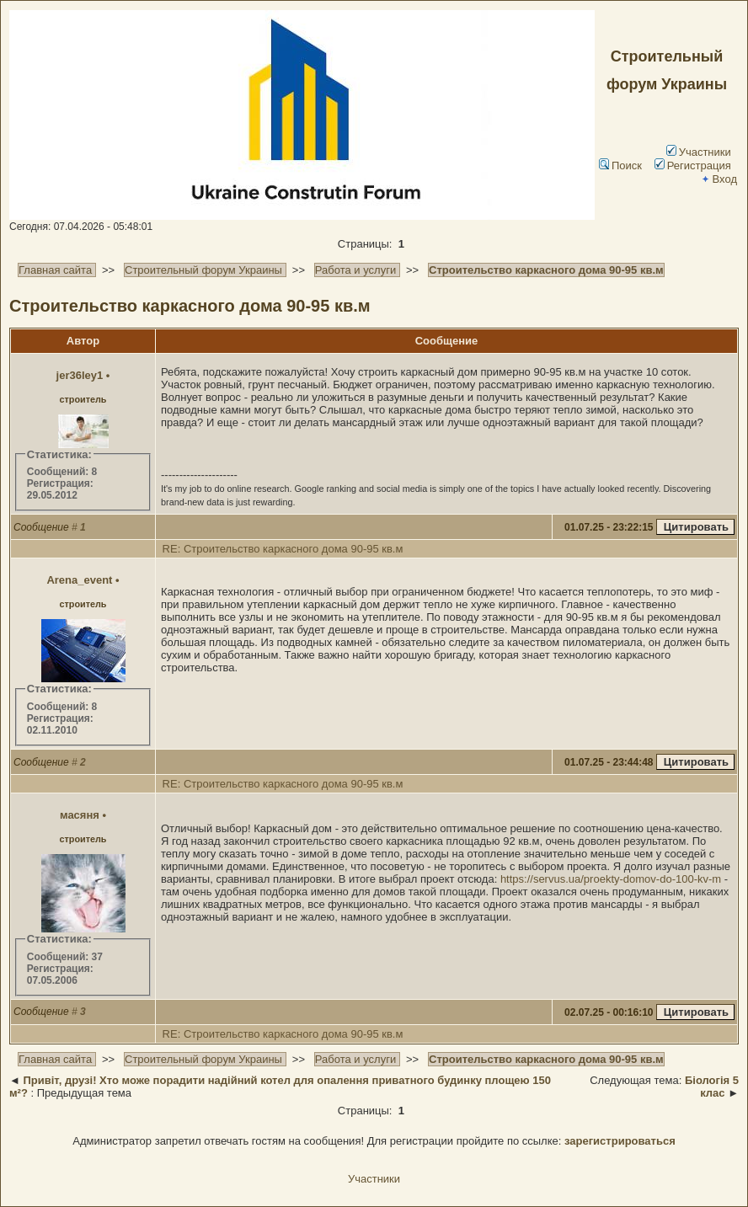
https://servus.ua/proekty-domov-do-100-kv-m (610, 879)
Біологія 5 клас (712, 1086)
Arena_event (79, 580)
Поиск (620, 165)
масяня (79, 815)
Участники (698, 152)
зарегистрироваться (620, 1141)
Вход (718, 179)
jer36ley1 (80, 375)
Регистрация (692, 165)
